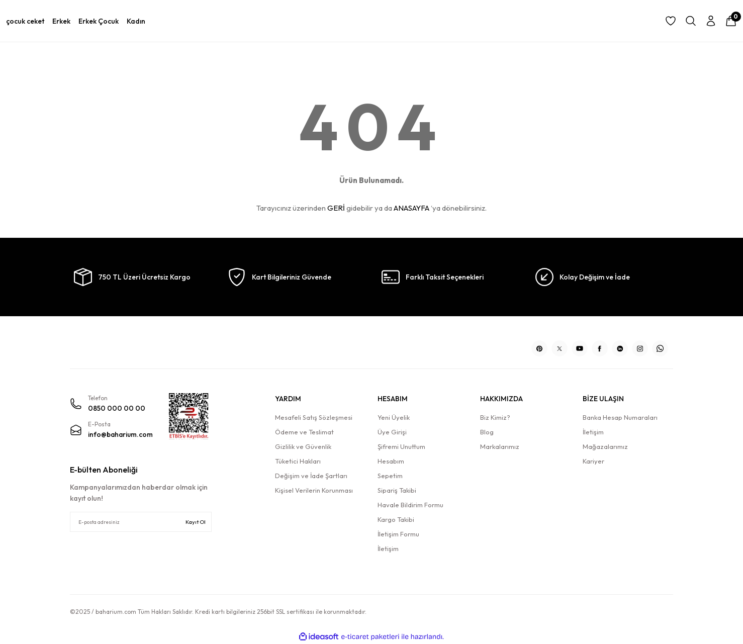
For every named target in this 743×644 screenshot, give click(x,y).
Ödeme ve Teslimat (304, 432)
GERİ (336, 208)
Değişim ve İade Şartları (311, 476)
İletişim (388, 548)
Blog (487, 432)
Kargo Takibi (396, 519)
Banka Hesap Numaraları (620, 417)
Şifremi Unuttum (401, 446)
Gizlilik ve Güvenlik (303, 446)
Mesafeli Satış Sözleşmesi (313, 417)
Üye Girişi (392, 432)
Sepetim (390, 476)
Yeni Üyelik (394, 417)
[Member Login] (711, 21)
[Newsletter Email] (141, 522)
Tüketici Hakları (298, 461)
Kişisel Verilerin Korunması (314, 490)
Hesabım (391, 461)
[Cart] (731, 21)
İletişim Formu (398, 534)
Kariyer (593, 461)
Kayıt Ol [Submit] (195, 521)
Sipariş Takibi (397, 490)
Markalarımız (499, 446)
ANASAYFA (411, 208)
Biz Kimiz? (495, 417)
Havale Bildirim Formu (410, 505)
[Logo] (141, 344)
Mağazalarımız (605, 446)
